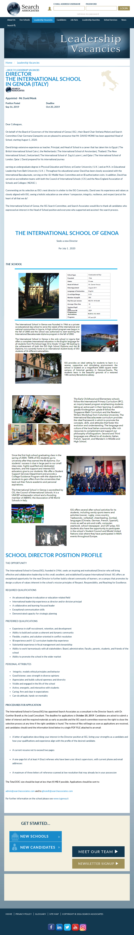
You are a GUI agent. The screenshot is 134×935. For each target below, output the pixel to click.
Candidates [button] (61, 20)
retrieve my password (88, 14)
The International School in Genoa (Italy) (43, 81)
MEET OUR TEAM (98, 851)
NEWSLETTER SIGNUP (98, 863)
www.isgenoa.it (61, 798)
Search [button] (11, 25)
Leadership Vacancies (43, 20)
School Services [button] (110, 20)
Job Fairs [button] (74, 20)
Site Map (54, 914)
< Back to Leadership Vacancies (22, 70)
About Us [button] (11, 20)
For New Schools (18, 832)
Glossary (40, 914)
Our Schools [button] (25, 20)
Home (9, 914)
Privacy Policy (24, 914)
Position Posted (13, 103)
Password (91, 4)
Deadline (50, 103)
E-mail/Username (67, 4)
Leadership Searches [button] (91, 20)
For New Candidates (20, 843)
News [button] (123, 20)
